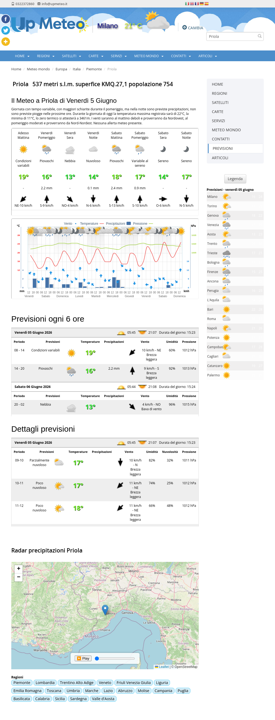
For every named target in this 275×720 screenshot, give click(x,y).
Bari (210, 309)
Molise (143, 690)
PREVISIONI (223, 148)
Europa (61, 69)
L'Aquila (213, 300)
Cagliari (212, 356)
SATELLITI (71, 56)
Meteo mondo (38, 69)
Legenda (235, 178)
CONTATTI (181, 56)
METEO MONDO (149, 56)
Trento (212, 243)
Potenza (213, 337)
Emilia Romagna (27, 690)
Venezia (213, 225)
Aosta (211, 234)
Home (16, 69)
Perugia (213, 290)
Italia (77, 69)
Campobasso (217, 347)
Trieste (212, 253)
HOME (22, 56)
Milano (212, 196)
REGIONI (46, 56)
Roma (211, 319)
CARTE (96, 56)
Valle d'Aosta (103, 698)
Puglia (183, 690)
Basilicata (21, 698)
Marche (91, 690)
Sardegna (78, 698)
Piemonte (94, 69)
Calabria (42, 698)
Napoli (212, 328)
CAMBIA (195, 27)
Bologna (213, 262)
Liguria (162, 682)
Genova (213, 215)
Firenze (212, 272)
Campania (163, 690)
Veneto (105, 682)
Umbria (73, 690)
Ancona (213, 281)
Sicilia (60, 698)
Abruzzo (125, 690)
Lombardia (45, 682)
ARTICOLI (207, 56)
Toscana (54, 690)
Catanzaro (215, 365)
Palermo (213, 375)
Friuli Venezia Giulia (134, 682)
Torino (212, 206)
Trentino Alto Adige (76, 682)
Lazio (108, 690)
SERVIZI (119, 56)
